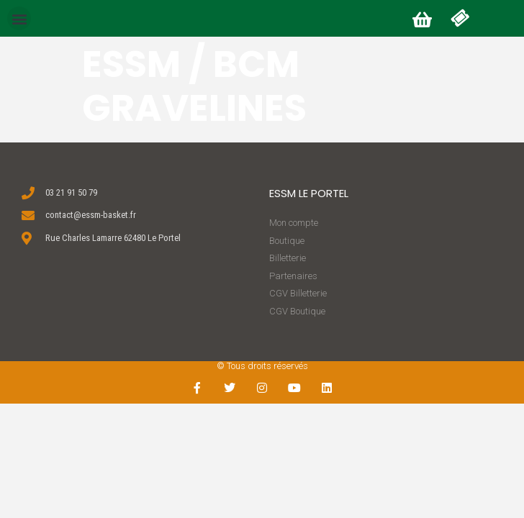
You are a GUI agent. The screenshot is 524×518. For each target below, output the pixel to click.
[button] (19, 18)
